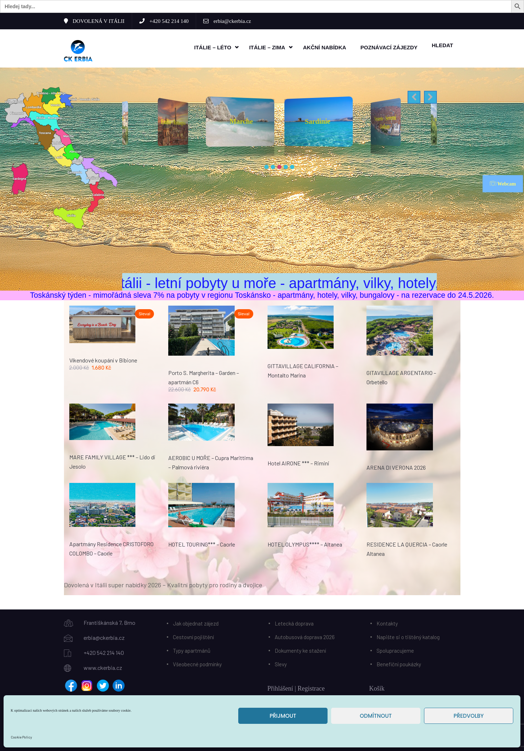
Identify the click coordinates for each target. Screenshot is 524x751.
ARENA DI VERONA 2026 (396, 466)
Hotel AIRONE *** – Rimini (298, 461)
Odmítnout (375, 716)
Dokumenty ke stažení (300, 649)
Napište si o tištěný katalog (408, 635)
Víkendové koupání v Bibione (103, 358)
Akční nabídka (324, 47)
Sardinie (384, 120)
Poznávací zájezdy (389, 47)
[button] (414, 95)
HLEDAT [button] (442, 44)
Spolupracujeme (395, 649)
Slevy (281, 662)
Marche (317, 119)
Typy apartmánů (191, 649)
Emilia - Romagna (240, 119)
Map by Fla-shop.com (23, 225)
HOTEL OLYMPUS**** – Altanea (305, 542)
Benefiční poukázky (398, 662)
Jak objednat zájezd (196, 621)
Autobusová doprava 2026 (305, 635)
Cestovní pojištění (193, 635)
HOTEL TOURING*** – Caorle (201, 542)
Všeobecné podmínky (197, 662)
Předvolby (469, 716)
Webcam (503, 182)
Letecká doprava (294, 621)
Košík (377, 686)
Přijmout (283, 716)
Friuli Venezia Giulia (173, 120)
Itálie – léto (212, 47)
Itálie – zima (267, 47)
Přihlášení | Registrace (296, 686)
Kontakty (387, 621)
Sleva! (144, 312)
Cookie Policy (21, 737)
